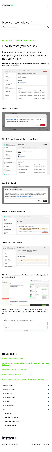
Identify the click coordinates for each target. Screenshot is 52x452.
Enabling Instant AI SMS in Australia (12, 358)
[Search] (48, 27)
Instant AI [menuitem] (6, 401)
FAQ (17, 40)
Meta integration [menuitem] (10, 425)
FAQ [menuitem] (4, 409)
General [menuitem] (8, 413)
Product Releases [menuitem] (9, 389)
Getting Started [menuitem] (8, 385)
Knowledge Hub (7, 40)
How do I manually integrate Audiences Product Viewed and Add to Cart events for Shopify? (25, 364)
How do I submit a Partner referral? (12, 374)
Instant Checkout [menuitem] (9, 397)
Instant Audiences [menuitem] (9, 393)
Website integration (29, 40)
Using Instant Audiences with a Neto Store (14, 370)
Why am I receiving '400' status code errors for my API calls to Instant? (23, 379)
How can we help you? (17, 22)
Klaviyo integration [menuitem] (11, 417)
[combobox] (24, 27)
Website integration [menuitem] (12, 421)
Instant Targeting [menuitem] (8, 405)
